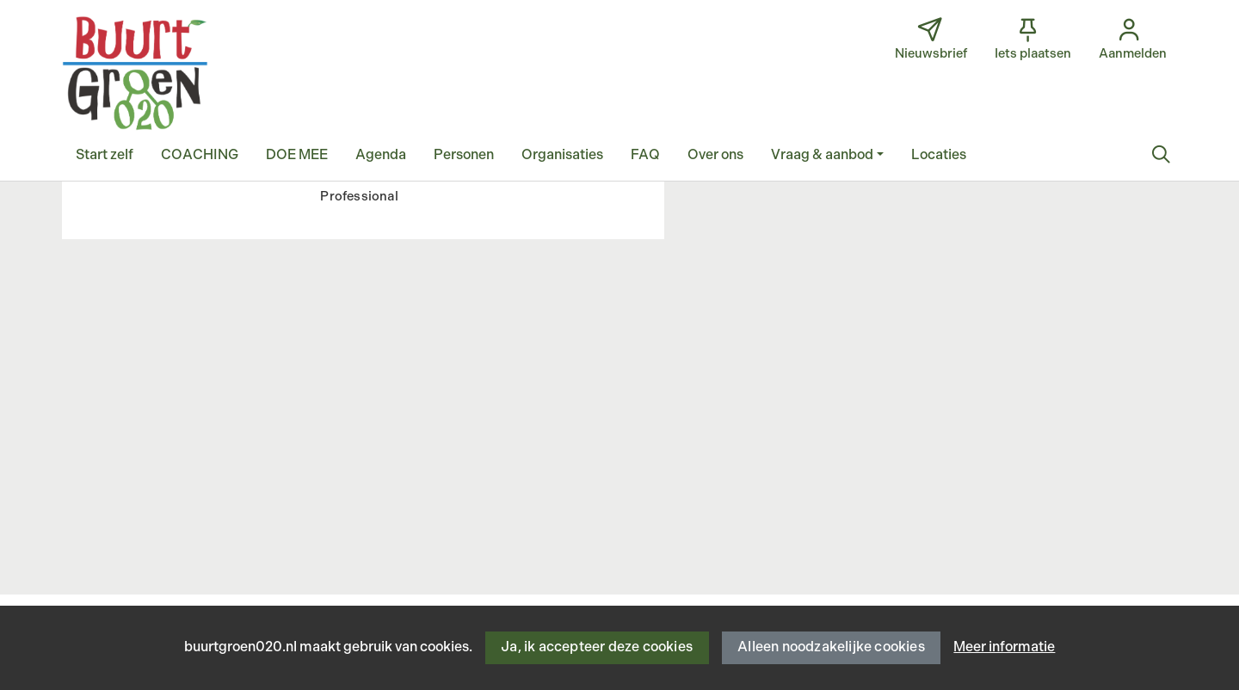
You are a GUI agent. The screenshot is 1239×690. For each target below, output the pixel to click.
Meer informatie (1004, 647)
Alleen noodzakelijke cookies (831, 647)
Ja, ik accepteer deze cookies (597, 647)
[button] (104, 156)
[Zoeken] (1160, 155)
